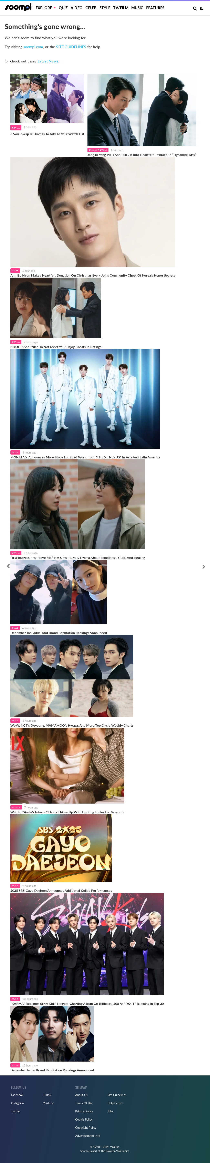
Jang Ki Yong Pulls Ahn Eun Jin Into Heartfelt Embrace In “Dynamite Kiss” (141, 155)
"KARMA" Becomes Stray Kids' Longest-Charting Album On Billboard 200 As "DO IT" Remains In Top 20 (87, 1003)
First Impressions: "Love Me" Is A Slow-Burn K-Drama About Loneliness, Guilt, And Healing (77, 557)
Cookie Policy (84, 1119)
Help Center (115, 1103)
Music (137, 8)
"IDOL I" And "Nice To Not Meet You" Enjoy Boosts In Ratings (55, 347)
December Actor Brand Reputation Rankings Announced (52, 1070)
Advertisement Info (87, 1135)
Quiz (63, 8)
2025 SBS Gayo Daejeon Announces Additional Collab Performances (61, 890)
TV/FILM (120, 8)
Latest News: (48, 61)
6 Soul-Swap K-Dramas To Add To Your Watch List (47, 134)
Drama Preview (98, 150)
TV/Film (16, 807)
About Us (81, 1095)
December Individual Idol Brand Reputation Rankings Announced (58, 633)
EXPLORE (44, 8)
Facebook (17, 1095)
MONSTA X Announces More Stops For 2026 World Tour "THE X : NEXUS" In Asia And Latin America (85, 457)
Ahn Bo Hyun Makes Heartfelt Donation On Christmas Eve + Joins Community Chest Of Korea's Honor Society (92, 275)
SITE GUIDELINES (71, 46)
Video (77, 8)
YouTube (48, 1103)
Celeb (90, 8)
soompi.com (33, 46)
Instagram (17, 1103)
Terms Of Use (84, 1103)
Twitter (15, 1111)
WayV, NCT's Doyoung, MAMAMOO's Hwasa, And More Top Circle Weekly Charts (71, 725)
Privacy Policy (84, 1111)
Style (104, 8)
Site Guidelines (116, 1095)
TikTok (47, 1095)
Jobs (110, 1111)
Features (155, 8)
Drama (16, 128)
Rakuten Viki (113, 1151)
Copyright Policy (85, 1127)
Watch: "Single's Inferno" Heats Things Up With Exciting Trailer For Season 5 (67, 812)
